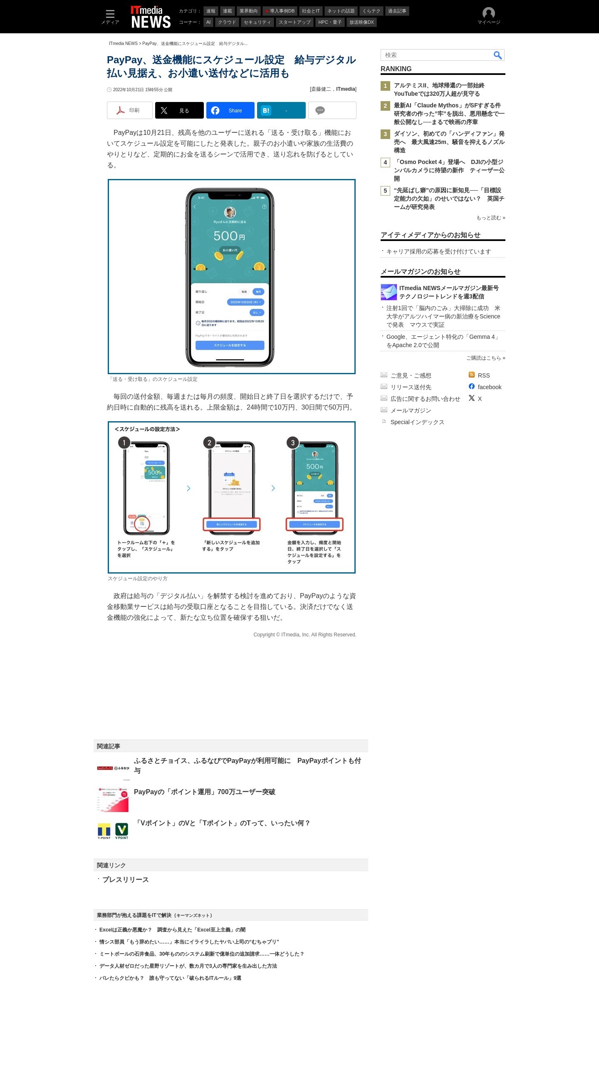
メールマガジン (411, 410)
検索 (498, 55)
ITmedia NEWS (123, 43)
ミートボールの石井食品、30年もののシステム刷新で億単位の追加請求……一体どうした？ (201, 954)
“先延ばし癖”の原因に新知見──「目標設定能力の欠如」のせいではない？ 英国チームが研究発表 (449, 198)
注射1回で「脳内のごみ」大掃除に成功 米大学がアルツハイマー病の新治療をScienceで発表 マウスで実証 (443, 316)
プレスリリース (125, 879)
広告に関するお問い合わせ (425, 398)
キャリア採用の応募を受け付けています (438, 251)
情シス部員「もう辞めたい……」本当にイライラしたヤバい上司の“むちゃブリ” (189, 942)
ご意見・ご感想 (411, 375)
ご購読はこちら (483, 358)
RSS (484, 375)
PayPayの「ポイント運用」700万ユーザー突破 (204, 791)
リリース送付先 (411, 387)
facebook (490, 387)
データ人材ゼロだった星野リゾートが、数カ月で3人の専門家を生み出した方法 (188, 966)
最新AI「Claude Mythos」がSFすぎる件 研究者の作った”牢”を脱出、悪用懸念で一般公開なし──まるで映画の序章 (450, 113)
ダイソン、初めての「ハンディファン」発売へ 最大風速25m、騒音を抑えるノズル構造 (449, 142)
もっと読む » (490, 218)
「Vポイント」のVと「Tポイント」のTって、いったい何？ (222, 823)
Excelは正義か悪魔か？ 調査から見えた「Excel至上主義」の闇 (172, 930)
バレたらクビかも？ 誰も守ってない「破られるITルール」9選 (170, 978)
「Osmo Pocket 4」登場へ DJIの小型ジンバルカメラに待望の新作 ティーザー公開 (449, 170)
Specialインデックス (418, 422)
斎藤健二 (321, 89)
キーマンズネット (193, 915)
